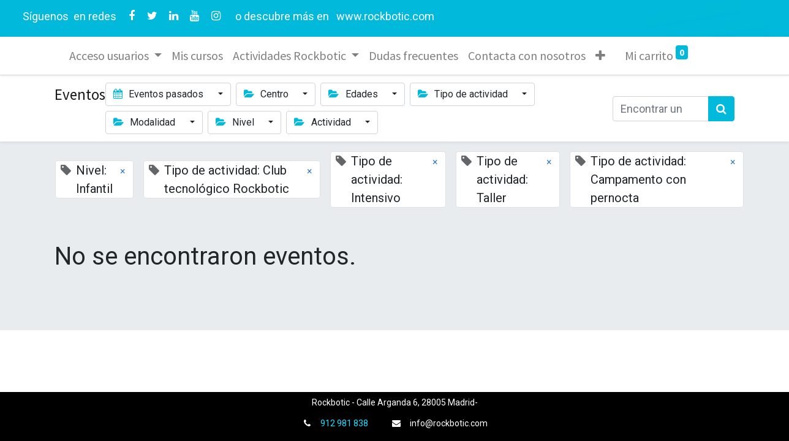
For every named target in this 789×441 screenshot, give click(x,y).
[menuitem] (197, 56)
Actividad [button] (323, 122)
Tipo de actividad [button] (464, 94)
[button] (600, 56)
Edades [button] (354, 94)
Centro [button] (267, 94)
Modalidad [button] (145, 122)
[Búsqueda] (721, 108)
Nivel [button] (236, 122)
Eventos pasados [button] (159, 94)
